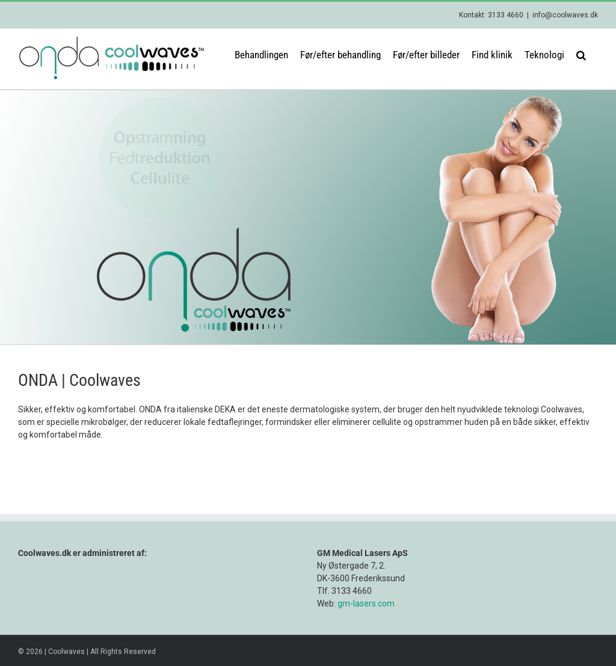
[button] (581, 54)
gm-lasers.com (366, 603)
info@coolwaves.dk (565, 15)
